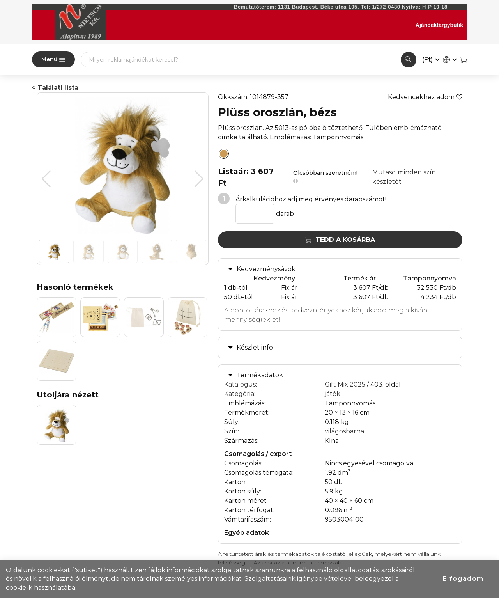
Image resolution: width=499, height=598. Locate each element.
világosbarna (344, 431)
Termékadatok (260, 375)
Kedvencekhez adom (425, 97)
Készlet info (255, 347)
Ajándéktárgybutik (439, 25)
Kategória (239, 393)
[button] (199, 179)
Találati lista (55, 87)
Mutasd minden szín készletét (404, 177)
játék (332, 393)
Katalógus (240, 384)
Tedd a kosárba (340, 239)
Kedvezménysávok (266, 269)
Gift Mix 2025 (345, 384)
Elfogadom (463, 578)
